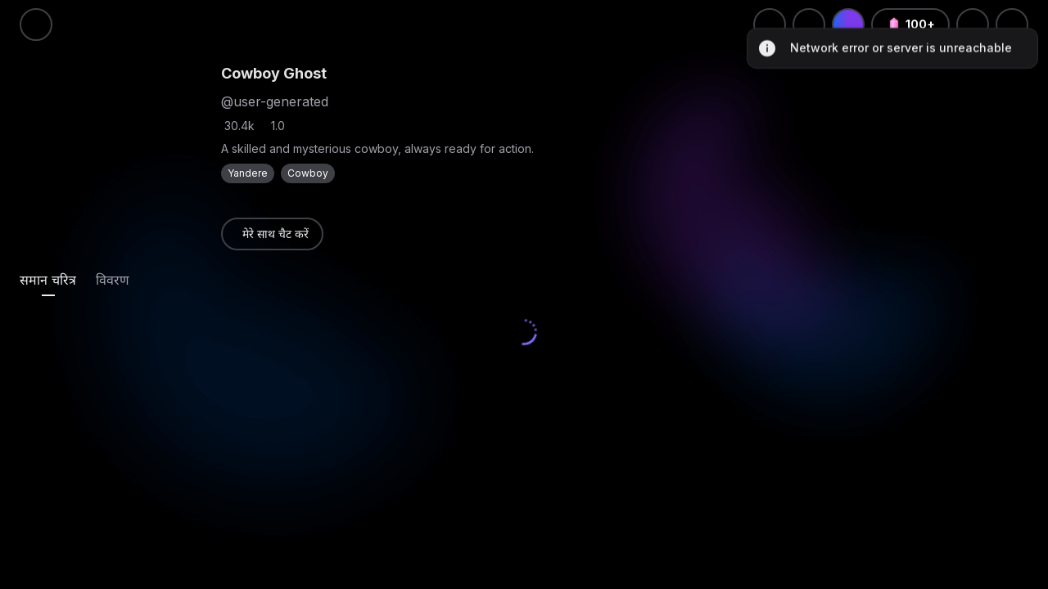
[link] (272, 234)
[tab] (48, 279)
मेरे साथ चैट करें (275, 234)
